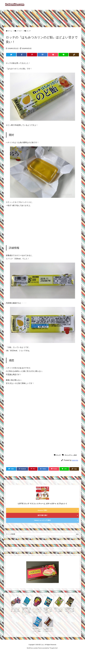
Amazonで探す (42, 510)
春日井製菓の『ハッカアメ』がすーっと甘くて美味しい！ (37, 630)
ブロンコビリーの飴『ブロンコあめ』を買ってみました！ (15, 610)
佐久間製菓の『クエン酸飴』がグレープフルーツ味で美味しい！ (48, 610)
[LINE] (63, 54)
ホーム (10, 31)
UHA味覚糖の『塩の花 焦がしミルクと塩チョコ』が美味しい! (69, 610)
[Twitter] (11, 54)
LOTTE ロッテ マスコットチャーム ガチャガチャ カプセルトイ (42, 504)
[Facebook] (22, 54)
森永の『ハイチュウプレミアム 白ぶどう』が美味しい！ (58, 610)
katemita (75, 460)
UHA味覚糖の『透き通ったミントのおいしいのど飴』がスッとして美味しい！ (26, 611)
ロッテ (28, 31)
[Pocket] (53, 54)
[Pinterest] (32, 54)
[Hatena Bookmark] (43, 54)
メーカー (19, 31)
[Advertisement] (42, 17)
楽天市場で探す (42, 515)
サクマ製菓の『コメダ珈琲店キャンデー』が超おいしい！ (48, 630)
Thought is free (53, 648)
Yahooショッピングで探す (42, 520)
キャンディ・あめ (71, 455)
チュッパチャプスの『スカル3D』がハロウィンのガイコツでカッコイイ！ (37, 611)
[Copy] (74, 54)
